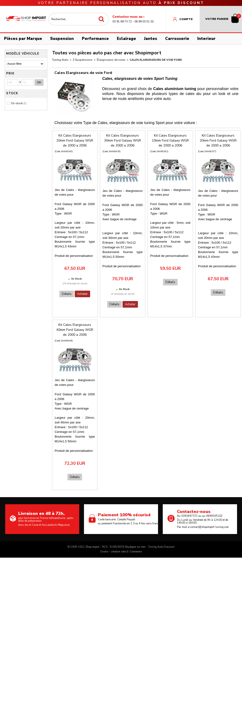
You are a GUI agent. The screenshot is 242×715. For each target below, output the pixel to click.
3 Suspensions (82, 60)
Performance (95, 38)
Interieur (206, 38)
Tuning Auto (60, 60)
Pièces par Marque (23, 38)
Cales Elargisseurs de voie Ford (156, 60)
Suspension (62, 38)
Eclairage (126, 38)
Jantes (150, 38)
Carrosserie (177, 38)
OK (39, 82)
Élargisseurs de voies (111, 60)
